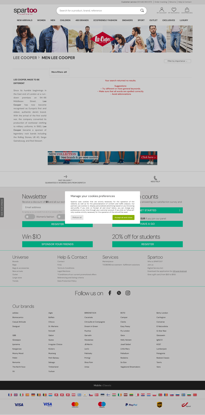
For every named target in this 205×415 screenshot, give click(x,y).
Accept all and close (124, 217)
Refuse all (77, 217)
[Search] (142, 10)
